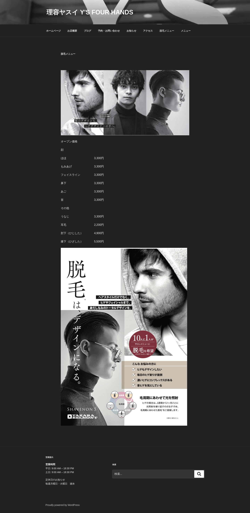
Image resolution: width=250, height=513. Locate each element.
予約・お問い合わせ (109, 30)
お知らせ (131, 30)
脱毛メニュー (167, 30)
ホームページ (53, 30)
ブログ (87, 30)
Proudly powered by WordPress (62, 505)
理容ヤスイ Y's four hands (90, 12)
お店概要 (72, 30)
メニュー (186, 30)
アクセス (148, 30)
